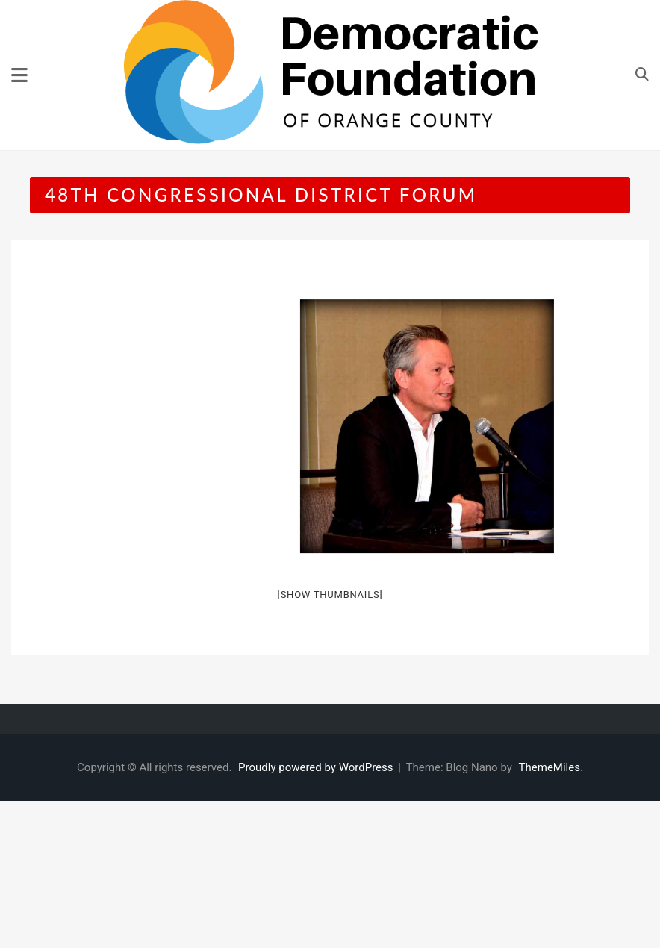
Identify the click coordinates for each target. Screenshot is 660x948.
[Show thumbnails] (329, 594)
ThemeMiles (549, 767)
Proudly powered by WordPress (317, 767)
